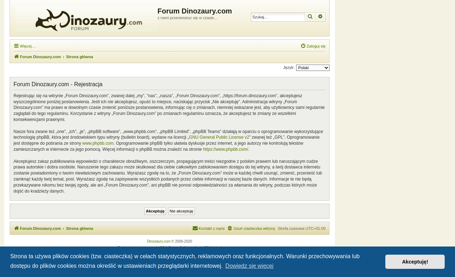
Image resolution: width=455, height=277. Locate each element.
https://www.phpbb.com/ (225, 149)
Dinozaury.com (159, 241)
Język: (288, 67)
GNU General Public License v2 (219, 137)
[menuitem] (313, 46)
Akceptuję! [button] (415, 262)
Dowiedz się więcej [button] (249, 266)
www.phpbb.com (97, 143)
